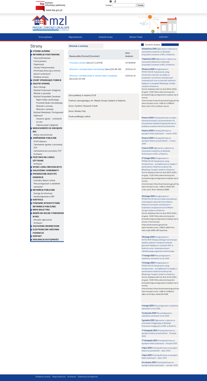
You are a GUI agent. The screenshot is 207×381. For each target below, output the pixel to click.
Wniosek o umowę (44, 106)
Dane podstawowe (42, 57)
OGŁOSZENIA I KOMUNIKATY (46, 170)
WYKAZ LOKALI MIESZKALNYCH (47, 166)
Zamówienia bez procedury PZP (48, 150)
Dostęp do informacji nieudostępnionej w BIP (44, 195)
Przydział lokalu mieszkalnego (49, 102)
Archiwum (38, 154)
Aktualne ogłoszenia (43, 219)
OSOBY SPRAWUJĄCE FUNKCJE (47, 80)
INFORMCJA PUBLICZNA (44, 189)
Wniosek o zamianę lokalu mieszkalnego (87, 69)
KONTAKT (163, 37)
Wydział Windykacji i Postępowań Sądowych (48, 114)
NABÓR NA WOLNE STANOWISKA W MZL (48, 214)
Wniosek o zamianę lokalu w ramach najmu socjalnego (93, 75)
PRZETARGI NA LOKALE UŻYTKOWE (44, 159)
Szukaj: (108, 5)
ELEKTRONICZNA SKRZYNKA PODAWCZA (46, 231)
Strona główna (45, 37)
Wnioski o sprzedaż (42, 93)
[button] (110, 1)
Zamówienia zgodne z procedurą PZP (48, 146)
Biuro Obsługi (40, 87)
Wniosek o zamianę (44, 109)
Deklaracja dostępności (46, 239)
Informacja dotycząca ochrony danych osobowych (47, 72)
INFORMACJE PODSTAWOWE (46, 54)
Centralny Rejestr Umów (44, 180)
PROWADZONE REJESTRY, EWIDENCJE (45, 175)
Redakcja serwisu (41, 76)
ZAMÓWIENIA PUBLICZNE (45, 137)
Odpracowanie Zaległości (47, 125)
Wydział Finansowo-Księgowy (47, 90)
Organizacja (39, 64)
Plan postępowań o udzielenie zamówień (47, 185)
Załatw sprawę (41, 83)
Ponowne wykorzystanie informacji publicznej (46, 204)
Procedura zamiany (77, 62)
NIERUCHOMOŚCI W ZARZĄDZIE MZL (47, 130)
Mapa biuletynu (75, 37)
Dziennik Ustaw (106, 37)
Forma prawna (40, 61)
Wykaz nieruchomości (43, 134)
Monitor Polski (135, 37)
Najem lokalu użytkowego (47, 99)
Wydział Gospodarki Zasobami (47, 96)
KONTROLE (38, 199)
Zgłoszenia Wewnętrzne (46, 226)
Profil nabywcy (40, 141)
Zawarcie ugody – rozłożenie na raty (49, 120)
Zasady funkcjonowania (44, 67)
